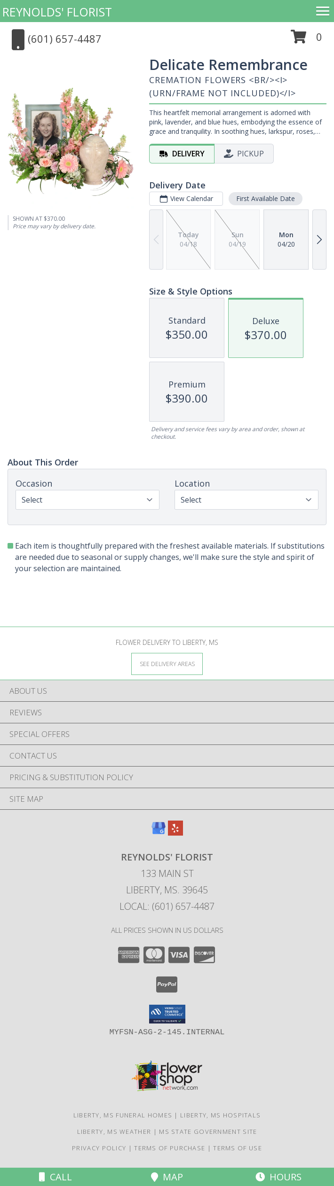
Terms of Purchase (169, 1148)
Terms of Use (237, 1148)
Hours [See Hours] (278, 1176)
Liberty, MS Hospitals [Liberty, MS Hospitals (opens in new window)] (220, 1115)
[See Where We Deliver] (167, 663)
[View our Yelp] (175, 832)
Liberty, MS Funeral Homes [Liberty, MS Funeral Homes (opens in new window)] (123, 1115)
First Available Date (265, 198)
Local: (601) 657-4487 (167, 906)
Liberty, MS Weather (114, 1131)
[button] (306, 40)
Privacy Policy (99, 1148)
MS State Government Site (208, 1131)
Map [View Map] (167, 1176)
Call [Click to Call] (55, 1176)
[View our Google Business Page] (158, 832)
